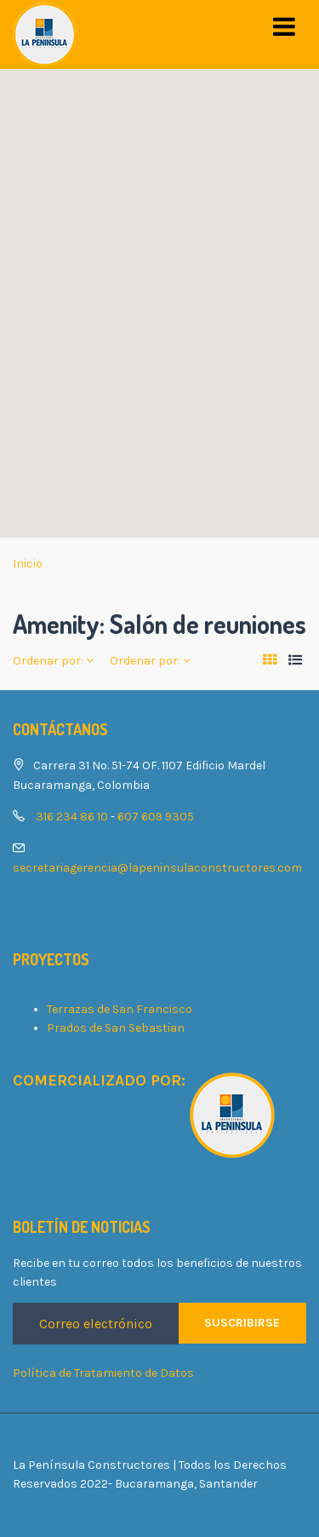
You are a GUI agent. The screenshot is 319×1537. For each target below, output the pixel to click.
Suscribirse (242, 1322)
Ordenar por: (53, 660)
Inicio (28, 563)
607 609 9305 (155, 816)
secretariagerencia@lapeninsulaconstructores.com (157, 868)
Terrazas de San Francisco (119, 1009)
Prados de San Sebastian (116, 1028)
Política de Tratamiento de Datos (103, 1373)
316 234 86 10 (72, 816)
